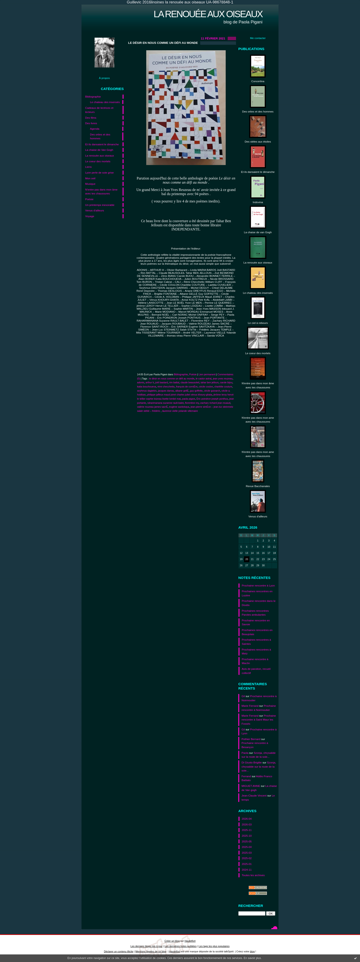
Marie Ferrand (250, 705)
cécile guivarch (212, 390)
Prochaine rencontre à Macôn (255, 661)
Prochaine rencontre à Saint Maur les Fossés (259, 719)
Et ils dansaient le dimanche (102, 144)
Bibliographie (93, 96)
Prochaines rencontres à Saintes (256, 641)
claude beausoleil (189, 382)
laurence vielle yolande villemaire (180, 410)
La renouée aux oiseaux (208, 14)
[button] (186, 341)
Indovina (258, 202)
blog (252, 951)
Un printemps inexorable (99, 204)
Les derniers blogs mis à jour (146, 946)
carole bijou (226, 382)
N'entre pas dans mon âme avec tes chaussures (101, 191)
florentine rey (192, 402)
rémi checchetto (166, 386)
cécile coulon (206, 386)
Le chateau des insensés (105, 102)
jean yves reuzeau (223, 378)
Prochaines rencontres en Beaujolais (257, 632)
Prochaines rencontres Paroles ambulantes (255, 612)
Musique (90, 183)
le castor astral (203, 378)
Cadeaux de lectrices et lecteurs (99, 109)
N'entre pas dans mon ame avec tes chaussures (258, 419)
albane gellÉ (181, 390)
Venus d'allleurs (257, 516)
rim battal (174, 382)
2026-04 (247, 818)
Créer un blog (172, 941)
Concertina (257, 81)
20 (246, 559)
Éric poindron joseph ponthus (212, 398)
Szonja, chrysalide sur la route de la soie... (259, 766)
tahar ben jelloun (210, 382)
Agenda (94, 128)
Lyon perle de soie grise (99, 172)
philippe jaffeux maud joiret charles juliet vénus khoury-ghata (179, 394)
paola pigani (188, 398)
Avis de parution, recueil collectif (256, 670)
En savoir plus (252, 958)
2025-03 (247, 852)
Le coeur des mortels (97, 161)
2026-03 (247, 824)
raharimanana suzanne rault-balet (165, 402)
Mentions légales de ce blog (150, 951)
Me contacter (258, 37)
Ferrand (246, 776)
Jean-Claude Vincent (254, 795)
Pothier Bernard (251, 739)
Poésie (89, 199)
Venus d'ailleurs (94, 210)
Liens (88, 166)
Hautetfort (190, 941)
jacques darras (166, 390)
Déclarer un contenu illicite (118, 951)
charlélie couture (223, 386)
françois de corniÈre (186, 386)
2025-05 (247, 841)
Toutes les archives (253, 875)
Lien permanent (207, 374)
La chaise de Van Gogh (99, 149)
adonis (140, 382)
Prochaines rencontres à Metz (256, 651)
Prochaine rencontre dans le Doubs (259, 602)
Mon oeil (90, 178)
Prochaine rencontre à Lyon (258, 585)
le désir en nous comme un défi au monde (171, 378)
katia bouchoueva (146, 386)
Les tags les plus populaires (214, 946)
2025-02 (247, 858)
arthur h (150, 382)
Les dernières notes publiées (181, 946)
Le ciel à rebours (258, 322)
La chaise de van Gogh (258, 232)
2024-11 (247, 869)
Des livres (91, 123)
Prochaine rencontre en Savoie (256, 622)
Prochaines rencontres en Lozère (257, 593)
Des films (90, 117)
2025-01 (247, 863)
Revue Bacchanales (258, 486)
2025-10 (247, 835)
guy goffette (196, 390)
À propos (104, 77)
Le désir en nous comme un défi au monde (163, 43)
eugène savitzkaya (179, 406)
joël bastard (161, 382)
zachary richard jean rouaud (215, 402)
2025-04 (247, 846)
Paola (245, 752)
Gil (243, 696)
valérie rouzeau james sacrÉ (152, 406)
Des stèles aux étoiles (258, 141)
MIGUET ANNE (251, 785)
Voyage (89, 216)
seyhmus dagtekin (147, 390)
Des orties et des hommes (100, 136)
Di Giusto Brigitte (252, 762)
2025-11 (247, 829)
